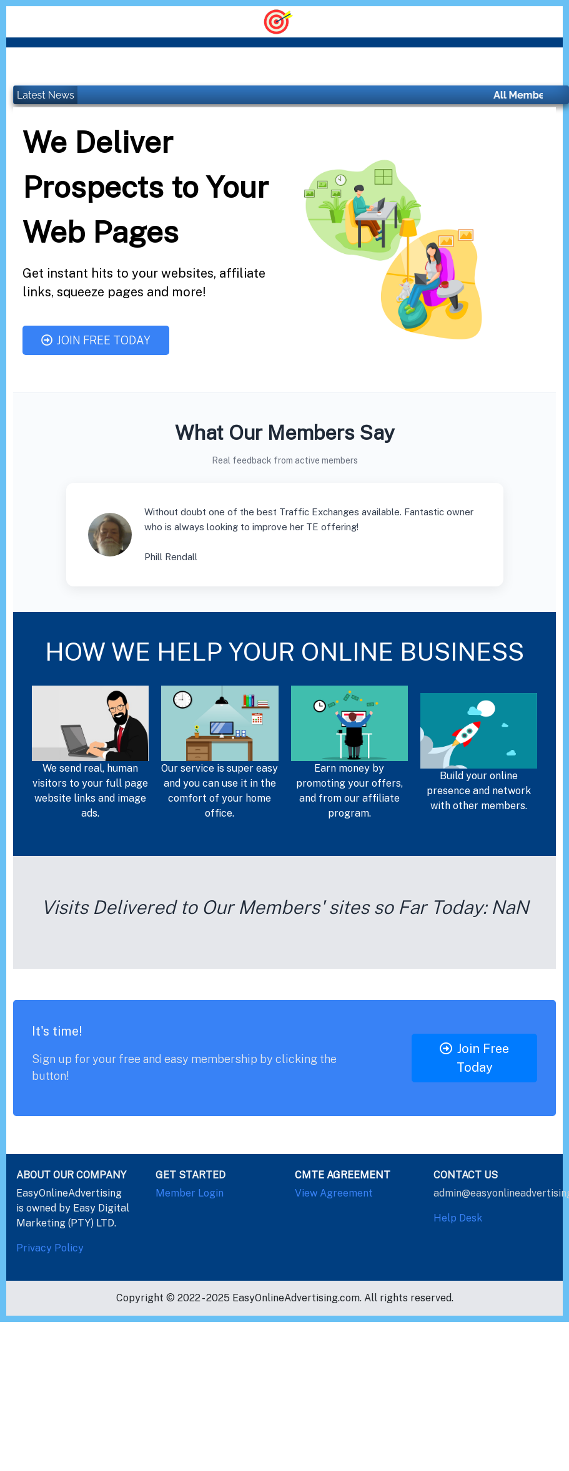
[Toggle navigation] (284, 20)
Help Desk (457, 1218)
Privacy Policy (50, 1248)
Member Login (190, 1193)
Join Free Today (96, 340)
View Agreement (334, 1193)
